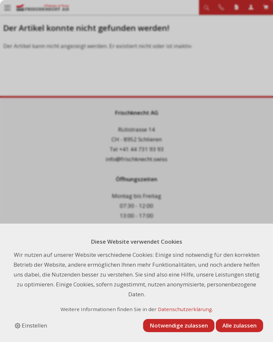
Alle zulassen (239, 325)
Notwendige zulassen (179, 325)
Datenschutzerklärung (185, 309)
